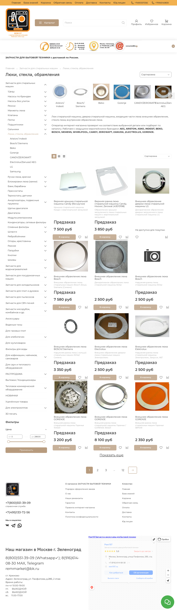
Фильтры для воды (16, 340)
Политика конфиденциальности (81, 509)
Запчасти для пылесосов (20, 288)
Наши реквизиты (74, 490)
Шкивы (12, 251)
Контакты (105, 2)
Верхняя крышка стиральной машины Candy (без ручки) (71, 193)
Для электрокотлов (17, 398)
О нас (68, 485)
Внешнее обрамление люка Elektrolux (151, 338)
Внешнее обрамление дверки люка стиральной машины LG (149, 195)
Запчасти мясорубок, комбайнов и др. (18, 302)
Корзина (46, 2)
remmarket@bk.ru (22, 560)
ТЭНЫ (11, 83)
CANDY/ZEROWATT (20, 148)
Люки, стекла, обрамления (23, 125)
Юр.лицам (119, 2)
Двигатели (14, 204)
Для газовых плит (16, 322)
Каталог (47, 22)
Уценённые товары (17, 392)
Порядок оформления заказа (80, 481)
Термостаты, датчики (20, 186)
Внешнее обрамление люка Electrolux (111, 338)
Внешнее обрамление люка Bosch (70, 268)
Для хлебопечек (15, 328)
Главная (16, 2)
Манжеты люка (16, 101)
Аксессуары (12, 309)
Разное (12, 237)
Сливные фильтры (18, 218)
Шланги (12, 222)
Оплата (79, 2)
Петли (11, 111)
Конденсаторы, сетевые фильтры (27, 213)
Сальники (13, 120)
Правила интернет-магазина (80, 499)
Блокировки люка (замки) (22, 172)
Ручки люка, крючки (19, 168)
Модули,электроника (20, 208)
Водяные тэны (14, 315)
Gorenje (14, 143)
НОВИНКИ (12, 386)
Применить (26, 441)
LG (11, 158)
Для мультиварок (16, 334)
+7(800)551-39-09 (18, 494)
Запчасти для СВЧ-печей (20, 294)
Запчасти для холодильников (22, 276)
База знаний (31, 2)
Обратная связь (63, 2)
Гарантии (70, 495)
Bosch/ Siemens (19, 134)
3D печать (11, 405)
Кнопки (12, 246)
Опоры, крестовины (19, 232)
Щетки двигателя (18, 199)
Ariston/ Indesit (18, 129)
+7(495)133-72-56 (18, 504)
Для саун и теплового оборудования (18, 357)
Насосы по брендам (19, 87)
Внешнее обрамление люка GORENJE (70, 409)
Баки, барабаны (17, 177)
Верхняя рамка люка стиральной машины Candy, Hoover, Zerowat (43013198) (111, 195)
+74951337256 (139, 2)
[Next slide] (171, 87)
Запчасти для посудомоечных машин (23, 268)
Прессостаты (15, 182)
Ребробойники (16, 227)
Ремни (11, 97)
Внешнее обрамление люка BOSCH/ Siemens (70, 338)
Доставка (91, 2)
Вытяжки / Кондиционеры (21, 371)
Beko (13, 139)
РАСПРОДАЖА (14, 365)
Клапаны (13, 106)
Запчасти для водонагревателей (16, 259)
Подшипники (15, 115)
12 (123, 461)
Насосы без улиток (19, 92)
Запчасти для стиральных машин (38, 59)
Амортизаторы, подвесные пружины (23, 193)
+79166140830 (160, 2)
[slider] (8, 433)
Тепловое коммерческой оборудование (20, 379)
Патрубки (13, 241)
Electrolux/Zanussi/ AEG (23, 153)
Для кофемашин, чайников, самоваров (21, 348)
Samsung (15, 162)
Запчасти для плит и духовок (22, 282)
